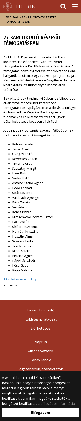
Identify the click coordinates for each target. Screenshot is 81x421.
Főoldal (12, 17)
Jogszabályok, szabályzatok (40, 369)
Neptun (40, 342)
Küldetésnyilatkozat (41, 319)
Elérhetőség (40, 328)
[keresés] (63, 6)
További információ (59, 403)
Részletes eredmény (19, 279)
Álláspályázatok (40, 351)
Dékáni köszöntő (40, 310)
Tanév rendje (40, 360)
